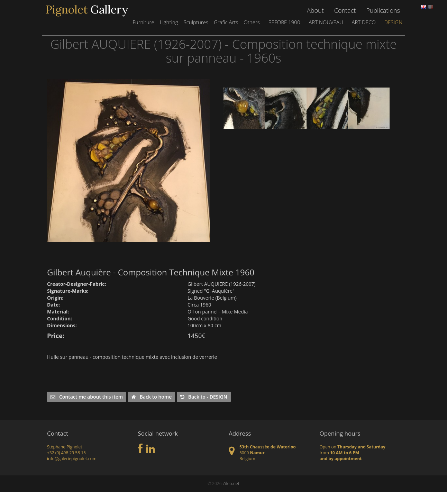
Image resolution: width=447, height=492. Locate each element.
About (315, 10)
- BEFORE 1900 (282, 22)
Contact (345, 10)
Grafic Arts (226, 22)
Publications (383, 10)
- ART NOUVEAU (324, 22)
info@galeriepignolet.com (72, 459)
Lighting (169, 22)
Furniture (143, 22)
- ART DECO (362, 22)
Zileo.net (231, 483)
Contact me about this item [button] (87, 396)
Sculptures (195, 22)
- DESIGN (391, 22)
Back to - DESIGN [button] (203, 396)
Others (251, 22)
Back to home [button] (151, 396)
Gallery (86, 9)
